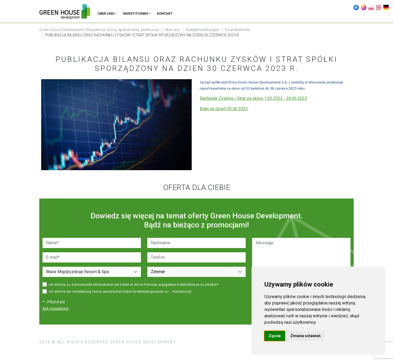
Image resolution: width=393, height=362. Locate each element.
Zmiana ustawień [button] (305, 336)
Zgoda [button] (275, 336)
